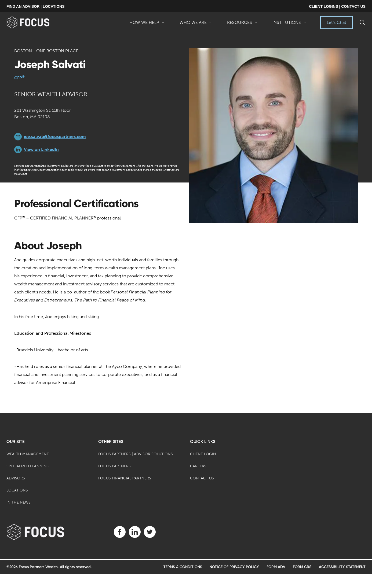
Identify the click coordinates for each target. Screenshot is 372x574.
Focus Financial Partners (124, 478)
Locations (17, 490)
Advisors (15, 478)
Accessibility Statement (342, 567)
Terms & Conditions (182, 567)
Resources (242, 24)
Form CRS (302, 567)
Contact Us (202, 478)
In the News (18, 502)
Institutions (289, 24)
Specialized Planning (27, 466)
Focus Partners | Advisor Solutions (135, 454)
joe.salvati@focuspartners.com (55, 136)
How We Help (147, 24)
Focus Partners (114, 466)
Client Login (203, 454)
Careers (198, 466)
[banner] (36, 22)
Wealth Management (27, 454)
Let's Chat (336, 22)
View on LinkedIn (41, 149)
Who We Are (195, 24)
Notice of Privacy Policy (234, 567)
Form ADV (276, 567)
